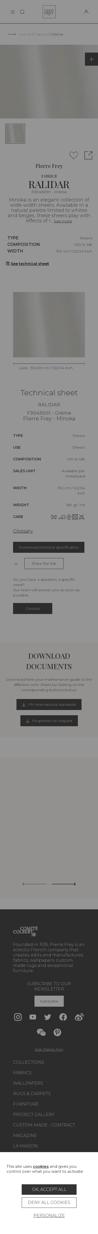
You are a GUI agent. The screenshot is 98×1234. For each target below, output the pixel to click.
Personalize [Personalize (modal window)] (49, 1215)
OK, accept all (49, 1189)
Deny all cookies (49, 1202)
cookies (41, 1166)
